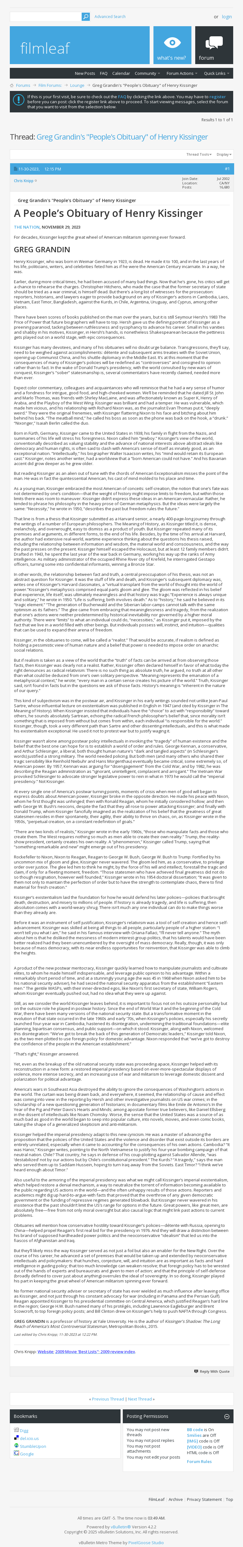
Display (223, 154)
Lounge (77, 85)
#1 (227, 168)
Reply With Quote (212, 1371)
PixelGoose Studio (146, 1542)
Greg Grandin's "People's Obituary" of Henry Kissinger (122, 136)
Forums (23, 85)
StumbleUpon (33, 1446)
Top (229, 1499)
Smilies (194, 1435)
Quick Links (215, 73)
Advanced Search (110, 16)
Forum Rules (199, 1461)
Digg (24, 1430)
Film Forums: (50, 85)
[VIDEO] (194, 1447)
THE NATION (27, 227)
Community (145, 73)
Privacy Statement (204, 1499)
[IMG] (192, 1441)
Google (27, 1454)
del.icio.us (29, 1438)
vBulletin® (121, 1527)
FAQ (104, 73)
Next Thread (140, 1399)
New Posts (85, 73)
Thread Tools (197, 154)
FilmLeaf (157, 1499)
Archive (176, 1499)
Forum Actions (180, 73)
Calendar (121, 73)
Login (227, 17)
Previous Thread (108, 1399)
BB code (195, 1429)
